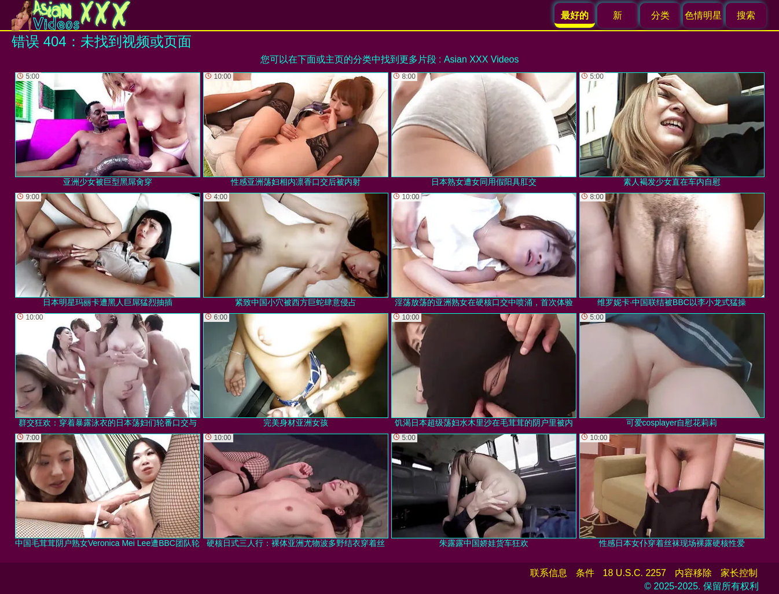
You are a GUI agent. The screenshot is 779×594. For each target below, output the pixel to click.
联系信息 (548, 573)
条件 (585, 573)
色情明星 (703, 15)
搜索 (746, 15)
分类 (660, 15)
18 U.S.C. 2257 (634, 573)
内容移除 (693, 573)
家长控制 (739, 573)
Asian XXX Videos (481, 59)
